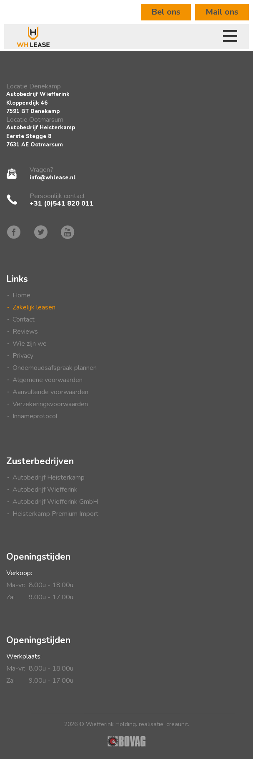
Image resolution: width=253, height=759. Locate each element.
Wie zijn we (30, 343)
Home (21, 295)
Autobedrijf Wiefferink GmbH (55, 501)
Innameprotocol (35, 416)
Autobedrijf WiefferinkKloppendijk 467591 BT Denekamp (38, 102)
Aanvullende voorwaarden (50, 392)
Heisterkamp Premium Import (55, 513)
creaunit (177, 724)
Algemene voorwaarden (48, 380)
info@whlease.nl (52, 177)
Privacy (23, 355)
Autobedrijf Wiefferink (45, 489)
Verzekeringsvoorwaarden (50, 404)
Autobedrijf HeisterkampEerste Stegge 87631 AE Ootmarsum (40, 136)
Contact (24, 319)
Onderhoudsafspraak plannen (55, 367)
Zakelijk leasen (34, 307)
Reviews (25, 331)
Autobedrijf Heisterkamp (49, 477)
